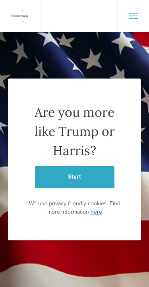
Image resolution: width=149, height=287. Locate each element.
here (96, 211)
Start (74, 176)
